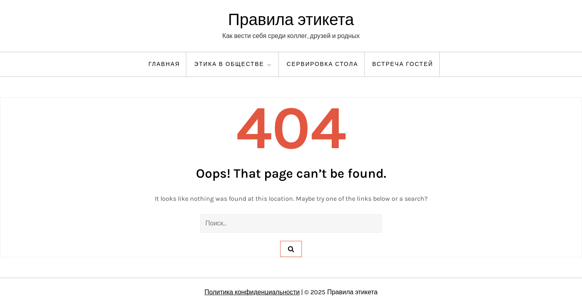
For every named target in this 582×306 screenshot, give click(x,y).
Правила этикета (291, 19)
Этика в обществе (233, 64)
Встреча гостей (402, 64)
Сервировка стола (322, 64)
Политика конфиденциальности (252, 292)
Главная (164, 64)
